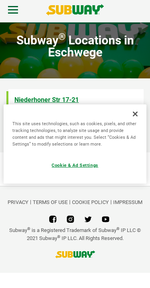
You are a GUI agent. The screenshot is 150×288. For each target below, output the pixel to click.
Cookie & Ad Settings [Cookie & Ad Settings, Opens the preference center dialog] (75, 165)
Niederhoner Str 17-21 (46, 100)
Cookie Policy (90, 202)
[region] (75, 144)
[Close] (135, 114)
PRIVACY (18, 202)
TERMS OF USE (50, 202)
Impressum (127, 202)
